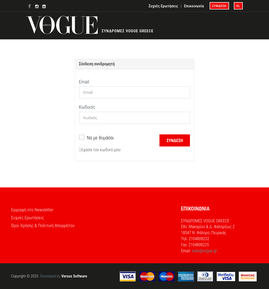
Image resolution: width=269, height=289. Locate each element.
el (238, 6)
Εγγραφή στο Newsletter (32, 209)
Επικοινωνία (194, 6)
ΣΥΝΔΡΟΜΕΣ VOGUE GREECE (127, 31)
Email (84, 82)
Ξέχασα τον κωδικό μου (100, 149)
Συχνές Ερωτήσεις (163, 6)
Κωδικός (87, 107)
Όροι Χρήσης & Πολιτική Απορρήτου (42, 225)
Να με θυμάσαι (96, 137)
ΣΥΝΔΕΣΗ (219, 6)
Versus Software (74, 276)
